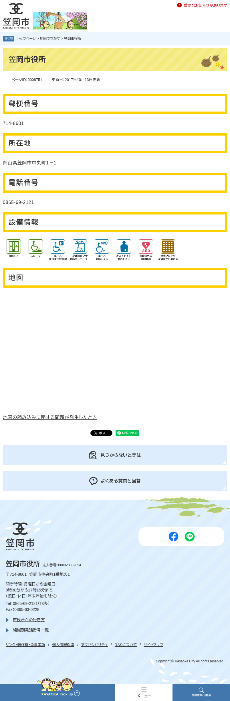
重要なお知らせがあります (205, 5)
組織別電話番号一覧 (31, 630)
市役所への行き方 (29, 619)
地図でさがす (50, 39)
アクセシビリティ (94, 645)
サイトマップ (153, 645)
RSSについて (126, 645)
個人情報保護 (63, 645)
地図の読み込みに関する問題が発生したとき (50, 417)
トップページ (26, 39)
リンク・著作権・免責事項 (25, 645)
